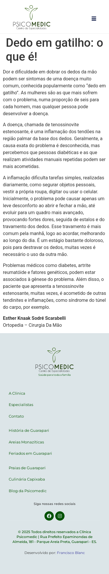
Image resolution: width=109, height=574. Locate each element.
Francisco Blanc (71, 552)
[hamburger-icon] (93, 19)
